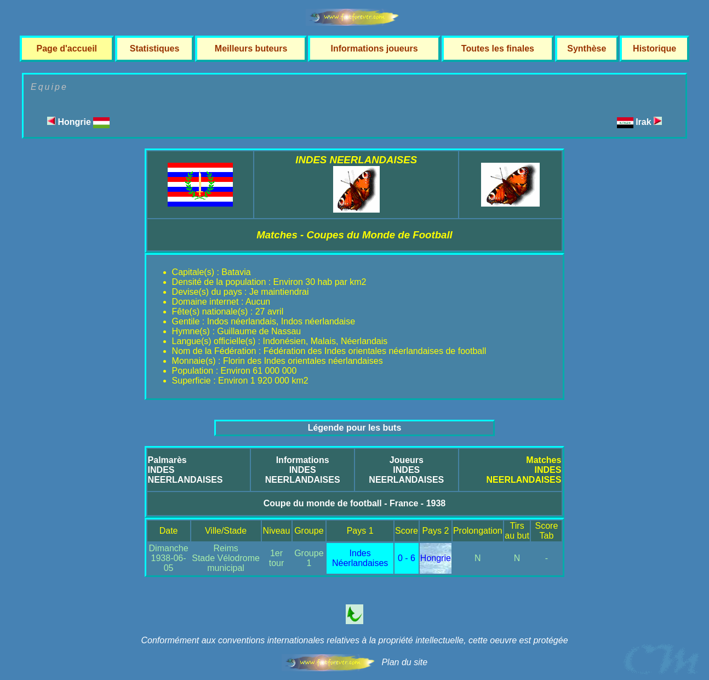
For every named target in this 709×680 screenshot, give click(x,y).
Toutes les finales (497, 48)
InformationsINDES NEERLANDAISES (302, 469)
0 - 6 (406, 558)
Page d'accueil (67, 48)
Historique (654, 48)
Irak (649, 122)
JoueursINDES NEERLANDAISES (406, 469)
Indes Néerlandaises (360, 558)
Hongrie (78, 122)
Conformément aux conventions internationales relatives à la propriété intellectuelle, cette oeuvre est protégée (354, 640)
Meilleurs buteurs (251, 48)
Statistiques (155, 48)
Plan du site (404, 662)
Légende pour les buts (355, 427)
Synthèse (586, 48)
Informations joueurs (374, 48)
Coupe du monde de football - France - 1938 (354, 503)
